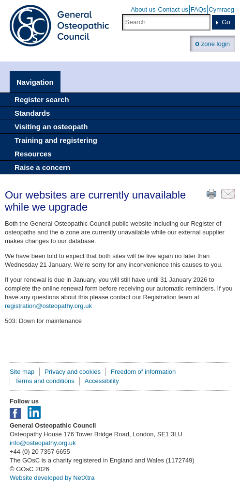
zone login (212, 43)
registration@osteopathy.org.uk (48, 305)
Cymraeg (221, 9)
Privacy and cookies (73, 371)
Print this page (211, 194)
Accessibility (102, 380)
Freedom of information (143, 371)
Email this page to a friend (228, 194)
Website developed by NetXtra (52, 477)
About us (143, 9)
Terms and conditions (45, 380)
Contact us (173, 9)
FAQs (199, 9)
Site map (22, 371)
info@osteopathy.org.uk (43, 442)
